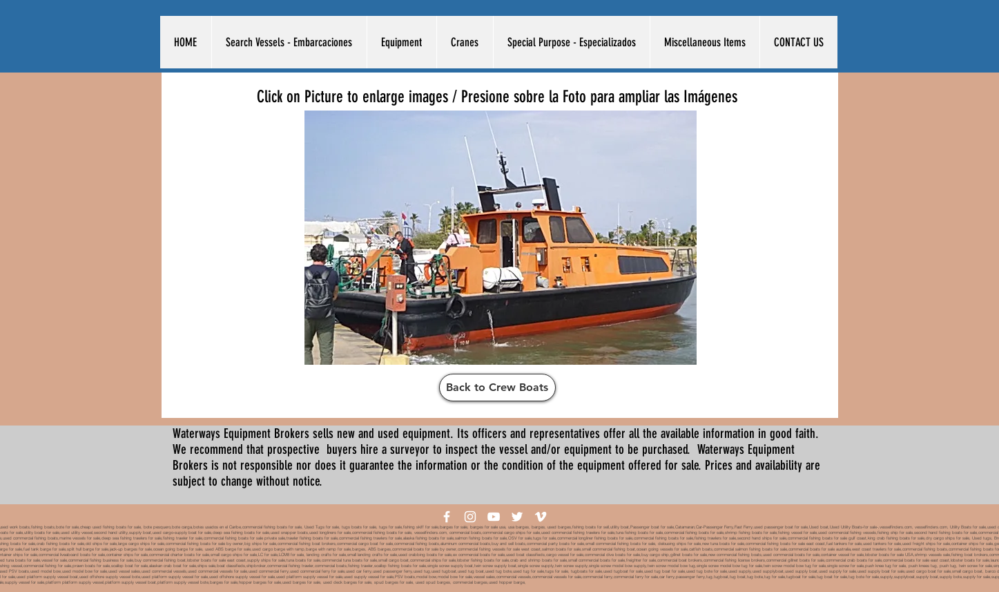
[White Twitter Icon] (517, 516)
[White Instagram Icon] (470, 516)
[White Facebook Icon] (446, 516)
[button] (289, 42)
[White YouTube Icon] (493, 516)
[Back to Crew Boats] (497, 387)
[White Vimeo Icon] (540, 516)
